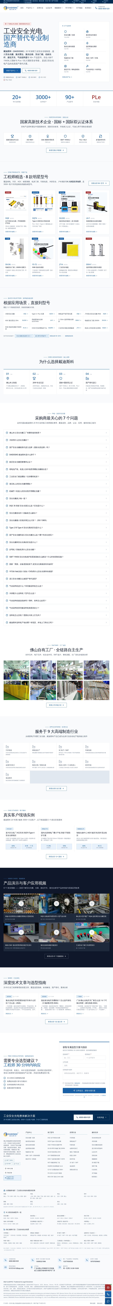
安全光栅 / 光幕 (30, 1138)
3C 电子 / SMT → (61, 1233)
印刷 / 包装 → (7, 1240)
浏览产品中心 (12, 70)
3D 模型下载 (76, 2)
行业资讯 (94, 1170)
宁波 (41, 1196)
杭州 (45, 1196)
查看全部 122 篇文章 (56, 1022)
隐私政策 (99, 1303)
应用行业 (40, 8)
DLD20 (37, 1218)
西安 (31, 1204)
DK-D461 (64, 1224)
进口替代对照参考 (41, 336)
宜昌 (95, 1196)
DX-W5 (99, 1218)
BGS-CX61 (71, 1224)
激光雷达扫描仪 (30, 1141)
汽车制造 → (7, 1233)
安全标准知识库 (96, 1138)
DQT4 (12, 1218)
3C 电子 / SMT (74, 1162)
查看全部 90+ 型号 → (56, 336)
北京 (58, 1196)
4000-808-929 (31, 70)
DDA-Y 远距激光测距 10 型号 (56, 1159)
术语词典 (94, 1141)
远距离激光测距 (30, 1148)
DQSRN (32, 1224)
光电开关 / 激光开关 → (63, 1221)
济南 (37, 1198)
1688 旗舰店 (83, 2)
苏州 (35, 1196)
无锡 (38, 1196)
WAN (13, 1224)
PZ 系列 (59, 1224)
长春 (65, 1204)
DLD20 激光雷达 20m (54, 1152)
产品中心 (30, 8)
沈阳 (58, 1204)
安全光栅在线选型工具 (23, 336)
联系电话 (88, 1054)
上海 (31, 1196)
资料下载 (65, 2)
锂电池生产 (73, 1141)
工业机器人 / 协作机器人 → (64, 1240)
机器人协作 (73, 1155)
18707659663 (95, 1261)
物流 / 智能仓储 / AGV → (37, 1240)
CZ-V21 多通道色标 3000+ (55, 1170)
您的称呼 (66, 1054)
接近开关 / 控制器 (31, 1159)
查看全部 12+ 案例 (56, 856)
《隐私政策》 (77, 1083)
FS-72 (5, 1224)
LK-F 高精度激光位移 (54, 1155)
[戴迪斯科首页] (11, 8)
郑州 (92, 1196)
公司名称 (65, 1062)
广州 (8, 1196)
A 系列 (89, 1224)
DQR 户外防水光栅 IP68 (55, 1145)
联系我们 (88, 8)
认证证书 (49, 8)
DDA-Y (66, 1218)
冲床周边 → (87, 1221)
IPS (40, 1224)
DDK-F (71, 1218)
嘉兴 (52, 1196)
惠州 (25, 1196)
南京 (48, 1196)
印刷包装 (72, 1145)
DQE (5, 1218)
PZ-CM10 (77, 1224)
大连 (62, 1204)
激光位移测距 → (61, 1216)
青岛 (34, 1198)
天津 (62, 1196)
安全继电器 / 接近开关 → (37, 1221)
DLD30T (42, 1218)
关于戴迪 (79, 8)
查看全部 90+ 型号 (99, 183)
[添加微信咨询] (108, 1301)
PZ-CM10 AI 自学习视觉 (55, 1173)
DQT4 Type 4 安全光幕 (54, 1141)
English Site (105, 2)
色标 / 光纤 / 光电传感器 (33, 1155)
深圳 (11, 1196)
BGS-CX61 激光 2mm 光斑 (55, 1177)
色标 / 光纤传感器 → (9, 1221)
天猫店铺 (8, 1173)
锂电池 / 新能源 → (35, 1233)
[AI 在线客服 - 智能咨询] (108, 1287)
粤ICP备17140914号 (39, 1303)
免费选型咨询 (69, 336)
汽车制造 (72, 1138)
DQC (8, 1218)
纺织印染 (72, 1159)
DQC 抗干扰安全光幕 (54, 1138)
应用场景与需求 (67, 1070)
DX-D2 (94, 1218)
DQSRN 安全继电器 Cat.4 (55, 1166)
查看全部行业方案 (56, 788)
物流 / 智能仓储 (74, 1152)
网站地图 (92, 1303)
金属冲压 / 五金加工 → (90, 1233)
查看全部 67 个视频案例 (56, 956)
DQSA (16, 1218)
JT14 (93, 1224)
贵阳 (11, 1204)
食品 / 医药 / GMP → (89, 1240)
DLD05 (32, 1218)
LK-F (58, 1218)
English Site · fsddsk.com (9, 1178)
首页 (22, 8)
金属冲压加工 (74, 1148)
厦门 (40, 1198)
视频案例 (59, 8)
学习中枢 (69, 8)
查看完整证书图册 (56, 150)
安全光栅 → (7, 1216)
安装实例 (94, 1155)
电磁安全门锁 (30, 1152)
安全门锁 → (87, 1216)
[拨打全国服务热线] (108, 1294)
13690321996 (41, 1261)
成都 (5, 1204)
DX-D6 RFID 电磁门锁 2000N (56, 1148)
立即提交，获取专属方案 (84, 1090)
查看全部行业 (74, 1170)
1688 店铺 (9, 1168)
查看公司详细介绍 (56, 705)
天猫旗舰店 (94, 2)
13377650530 (68, 1261)
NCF (85, 1224)
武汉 (85, 1196)
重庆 (8, 1204)
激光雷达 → (33, 1216)
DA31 (37, 1224)
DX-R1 (90, 1218)
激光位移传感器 (30, 1145)
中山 (18, 1196)
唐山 (65, 1196)
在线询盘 (102, 1117)
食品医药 (72, 1166)
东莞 (15, 1196)
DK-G (62, 1218)
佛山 (5, 1196)
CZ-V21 (10, 1224)
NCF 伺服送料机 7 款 (54, 1162)
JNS (17, 1224)
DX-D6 (86, 1218)
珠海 (21, 1196)
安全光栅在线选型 (97, 1145)
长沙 (88, 1196)
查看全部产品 (67, 77)
